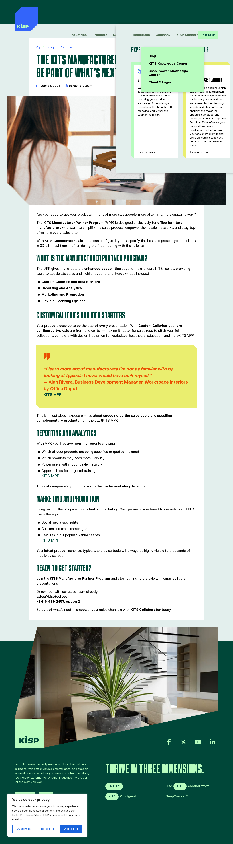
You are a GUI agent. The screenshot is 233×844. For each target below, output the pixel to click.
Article (66, 47)
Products (97, 12)
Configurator (122, 796)
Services (116, 12)
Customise (24, 828)
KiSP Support (181, 12)
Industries (76, 12)
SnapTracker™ (177, 796)
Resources (137, 12)
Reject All (47, 828)
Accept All (71, 828)
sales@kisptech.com (53, 597)
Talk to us (207, 12)
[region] (47, 815)
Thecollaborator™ (188, 786)
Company (158, 12)
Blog (50, 47)
